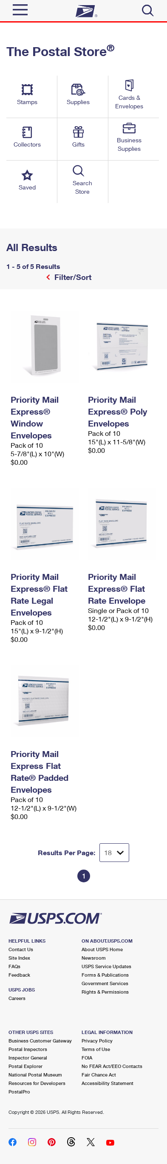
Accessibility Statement (107, 1083)
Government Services (105, 983)
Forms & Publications (105, 975)
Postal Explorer (25, 1066)
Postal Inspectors (27, 1049)
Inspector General (27, 1057)
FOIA (87, 1057)
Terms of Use (96, 1049)
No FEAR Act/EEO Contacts (112, 1066)
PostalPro (19, 1091)
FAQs (14, 966)
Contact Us (20, 949)
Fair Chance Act (99, 1074)
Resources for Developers (36, 1083)
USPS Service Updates (106, 966)
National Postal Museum (35, 1074)
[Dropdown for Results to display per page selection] (114, 852)
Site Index (19, 958)
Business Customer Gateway (40, 1040)
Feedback (19, 975)
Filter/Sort (71, 277)
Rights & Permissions (105, 991)
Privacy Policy (97, 1040)
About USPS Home (102, 949)
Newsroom (94, 958)
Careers (16, 998)
